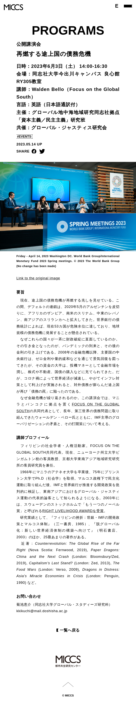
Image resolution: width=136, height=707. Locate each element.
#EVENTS (24, 136)
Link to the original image (38, 278)
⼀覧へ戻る (70, 630)
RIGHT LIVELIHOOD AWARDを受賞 (73, 511)
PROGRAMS (68, 30)
